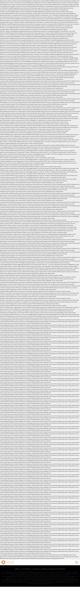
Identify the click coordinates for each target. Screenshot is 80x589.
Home (2, 572)
